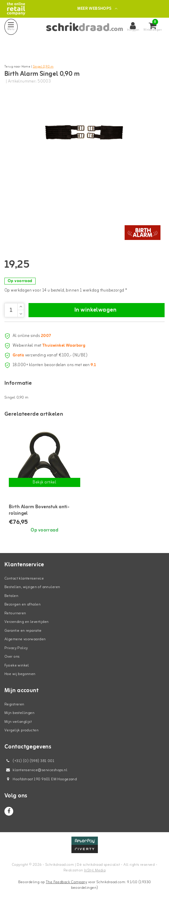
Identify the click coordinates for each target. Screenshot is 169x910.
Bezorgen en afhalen (22, 604)
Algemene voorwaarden (25, 639)
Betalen (11, 596)
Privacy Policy (16, 648)
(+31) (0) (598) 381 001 (29, 761)
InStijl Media (95, 870)
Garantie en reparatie (23, 631)
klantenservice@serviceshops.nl (35, 770)
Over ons (11, 657)
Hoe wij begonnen (20, 674)
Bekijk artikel (44, 482)
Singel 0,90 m (43, 66)
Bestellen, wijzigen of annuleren (32, 587)
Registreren (14, 704)
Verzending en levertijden (26, 622)
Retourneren (15, 613)
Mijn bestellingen (19, 713)
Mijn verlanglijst (18, 722)
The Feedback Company (66, 882)
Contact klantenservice (24, 578)
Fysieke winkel (16, 665)
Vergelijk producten (21, 730)
